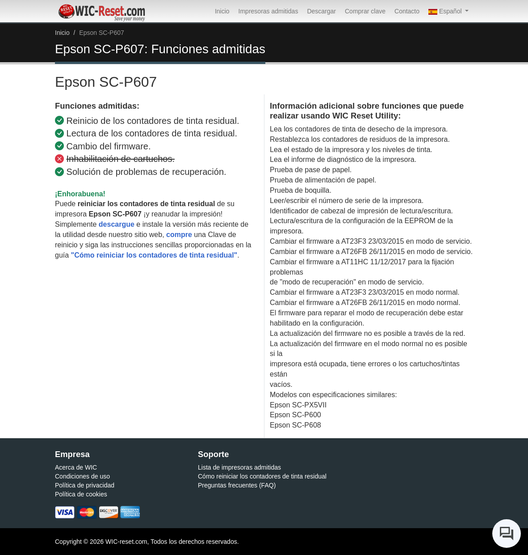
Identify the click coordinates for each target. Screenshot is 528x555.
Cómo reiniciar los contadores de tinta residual (262, 476)
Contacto (406, 11)
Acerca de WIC (76, 467)
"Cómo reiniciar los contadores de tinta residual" (154, 255)
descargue (116, 224)
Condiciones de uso (82, 476)
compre (179, 234)
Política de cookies (81, 494)
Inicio (222, 11)
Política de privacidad (84, 485)
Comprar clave (365, 11)
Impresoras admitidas (268, 11)
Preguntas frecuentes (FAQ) (237, 485)
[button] (448, 11)
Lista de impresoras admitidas (239, 467)
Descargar (321, 11)
